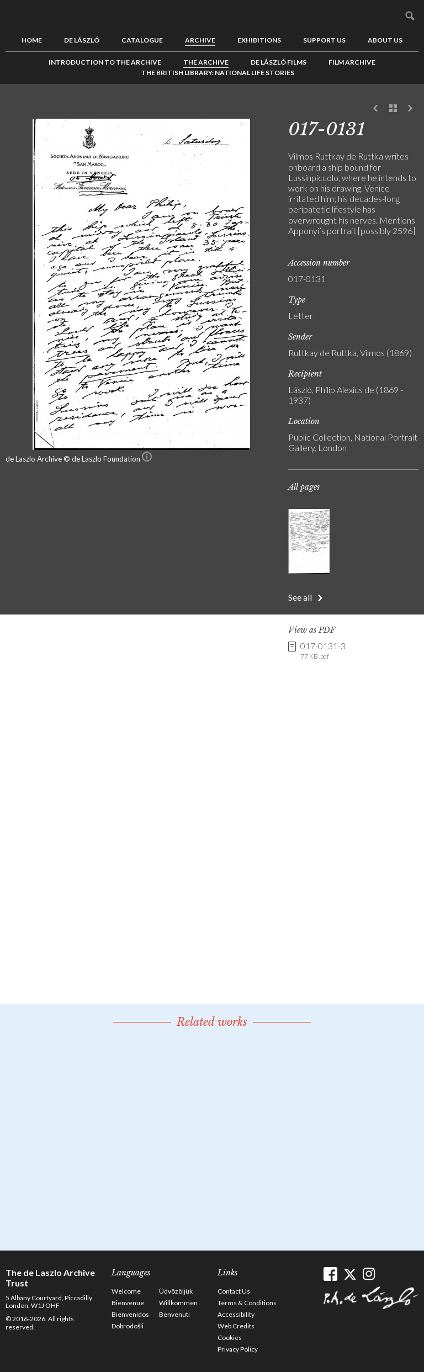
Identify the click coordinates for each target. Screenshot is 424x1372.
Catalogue (142, 40)
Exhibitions (259, 40)
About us (385, 40)
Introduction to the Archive (105, 62)
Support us (324, 40)
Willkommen (178, 1303)
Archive (200, 40)
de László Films (278, 62)
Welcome (126, 1291)
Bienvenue (128, 1303)
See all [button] (300, 597)
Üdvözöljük (176, 1291)
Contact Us (234, 1291)
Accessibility (236, 1314)
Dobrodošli (128, 1326)
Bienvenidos (130, 1314)
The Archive (206, 62)
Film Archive (351, 62)
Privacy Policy (238, 1349)
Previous (376, 108)
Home (32, 40)
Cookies (230, 1337)
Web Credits (236, 1326)
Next (410, 108)
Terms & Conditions (247, 1303)
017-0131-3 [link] (323, 650)
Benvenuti (174, 1314)
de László (81, 40)
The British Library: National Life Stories (217, 72)
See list (393, 108)
